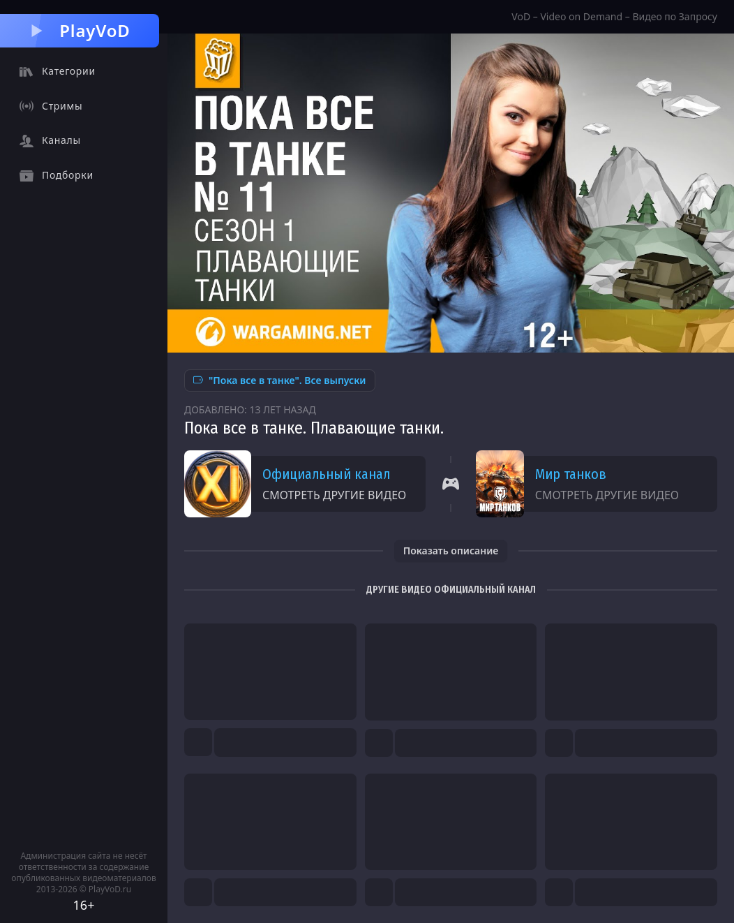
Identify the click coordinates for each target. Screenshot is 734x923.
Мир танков (570, 474)
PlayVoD (79, 30)
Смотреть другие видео (334, 495)
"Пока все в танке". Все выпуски (279, 380)
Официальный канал (326, 474)
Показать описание (451, 550)
